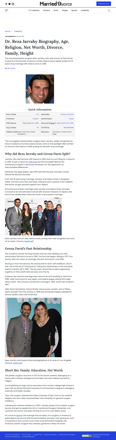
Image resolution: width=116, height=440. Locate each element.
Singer (65, 10)
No (38, 127)
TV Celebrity (33, 10)
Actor (55, 10)
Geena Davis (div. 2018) (65, 123)
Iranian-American (67, 114)
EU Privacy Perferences (12, 437)
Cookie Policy (37, 435)
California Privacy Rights (67, 435)
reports (19, 415)
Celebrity (85, 10)
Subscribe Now (103, 4)
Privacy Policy (26, 435)
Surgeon (36, 119)
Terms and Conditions (12, 435)
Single (71, 119)
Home (7, 31)
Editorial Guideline (50, 435)
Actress (46, 10)
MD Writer (11, 68)
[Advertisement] (23, 17)
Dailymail (32, 162)
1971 (37, 114)
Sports (74, 10)
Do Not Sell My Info (28, 437)
